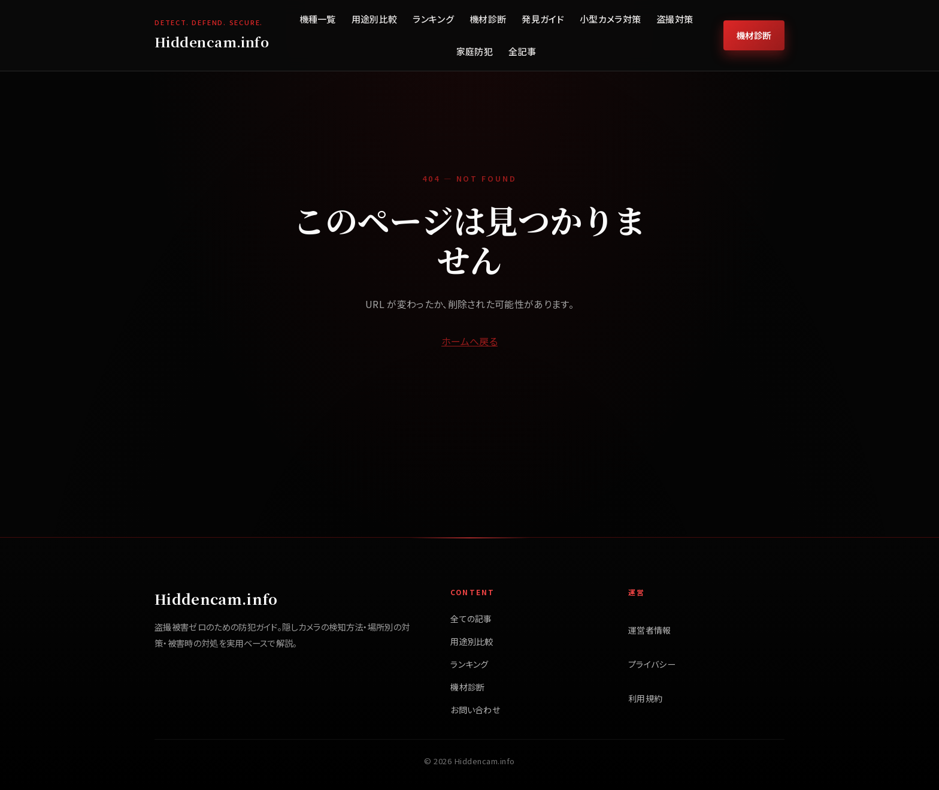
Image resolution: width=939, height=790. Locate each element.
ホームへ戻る (469, 341)
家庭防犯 (474, 51)
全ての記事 (471, 619)
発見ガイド (543, 19)
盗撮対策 (674, 19)
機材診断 (487, 19)
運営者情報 (649, 630)
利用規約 (645, 698)
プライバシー (652, 664)
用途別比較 (375, 19)
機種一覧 (317, 19)
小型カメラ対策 (610, 19)
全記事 (522, 51)
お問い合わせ (475, 710)
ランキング (433, 19)
